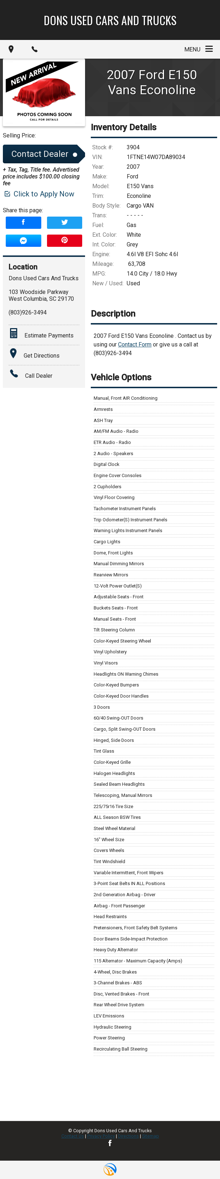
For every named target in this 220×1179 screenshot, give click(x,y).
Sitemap (150, 1136)
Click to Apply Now (38, 194)
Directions (128, 1136)
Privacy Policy (101, 1136)
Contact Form (134, 344)
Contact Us (72, 1136)
